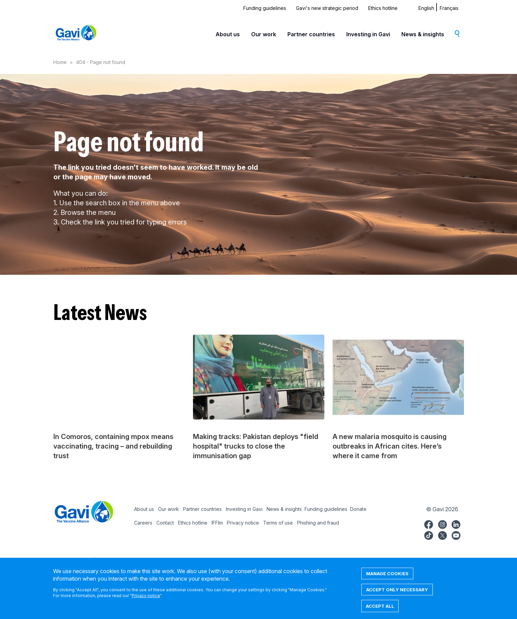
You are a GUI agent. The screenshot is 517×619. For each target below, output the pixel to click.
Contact (165, 523)
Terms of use (278, 523)
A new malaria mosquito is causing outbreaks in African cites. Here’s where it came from (390, 446)
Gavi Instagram (442, 523)
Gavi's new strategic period (327, 8)
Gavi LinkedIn (456, 523)
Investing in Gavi (368, 34)
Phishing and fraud (318, 523)
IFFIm (217, 523)
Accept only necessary (397, 594)
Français (449, 8)
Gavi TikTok (428, 534)
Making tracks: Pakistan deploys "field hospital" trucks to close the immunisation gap (255, 446)
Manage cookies (387, 578)
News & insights (422, 34)
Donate (358, 509)
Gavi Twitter (442, 534)
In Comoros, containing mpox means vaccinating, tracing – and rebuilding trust (113, 446)
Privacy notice (243, 523)
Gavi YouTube (456, 534)
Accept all (380, 611)
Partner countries (311, 34)
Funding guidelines (264, 8)
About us (228, 34)
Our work (263, 34)
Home (60, 62)
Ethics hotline (383, 8)
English (426, 8)
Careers (143, 523)
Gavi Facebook (428, 523)
